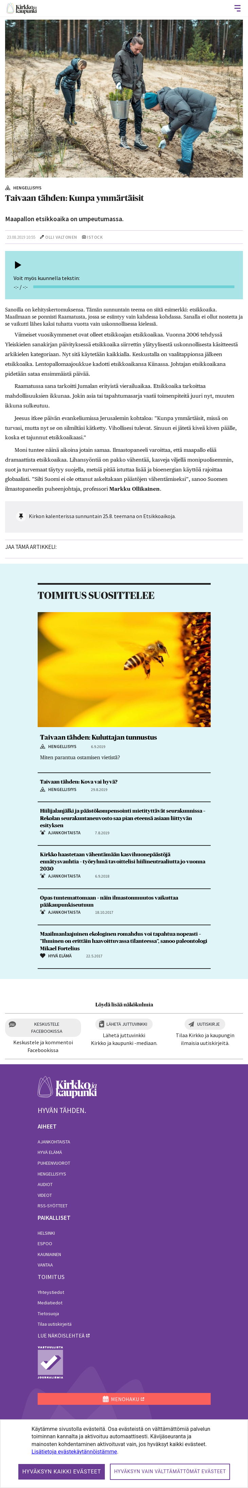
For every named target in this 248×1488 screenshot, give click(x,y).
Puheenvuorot (54, 1163)
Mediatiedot (50, 1303)
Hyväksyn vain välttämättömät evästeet (170, 1471)
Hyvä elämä (50, 1152)
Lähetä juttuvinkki (127, 1024)
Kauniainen (49, 1254)
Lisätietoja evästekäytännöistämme (74, 1451)
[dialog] (124, 1453)
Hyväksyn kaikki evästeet (61, 1471)
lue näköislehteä (61, 1335)
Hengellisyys (52, 1174)
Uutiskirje (208, 1024)
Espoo (45, 1243)
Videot (45, 1195)
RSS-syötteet (53, 1206)
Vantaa (45, 1265)
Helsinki (46, 1233)
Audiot (45, 1184)
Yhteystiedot (51, 1292)
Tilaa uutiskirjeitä (55, 1324)
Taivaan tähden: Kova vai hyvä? (78, 782)
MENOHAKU (121, 1399)
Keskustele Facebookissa (46, 1027)
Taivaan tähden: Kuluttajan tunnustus (98, 737)
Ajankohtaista (54, 1142)
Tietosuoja (48, 1313)
